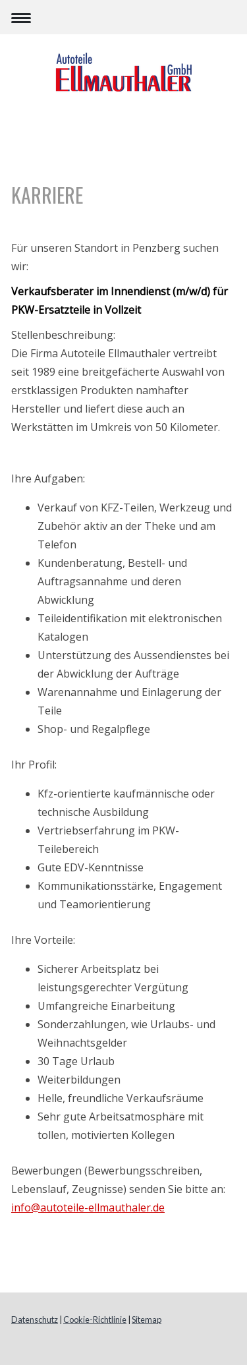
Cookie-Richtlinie (94, 1319)
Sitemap (146, 1319)
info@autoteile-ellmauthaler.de (88, 1207)
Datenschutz (34, 1319)
